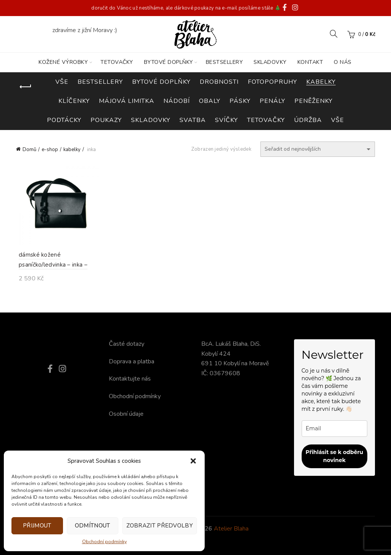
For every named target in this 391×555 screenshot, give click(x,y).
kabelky (321, 82)
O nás (343, 62)
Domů (29, 149)
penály (272, 101)
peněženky (313, 101)
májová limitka (126, 101)
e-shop (50, 149)
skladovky (150, 120)
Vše (61, 82)
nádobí (176, 101)
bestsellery (100, 82)
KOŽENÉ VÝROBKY (63, 62)
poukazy (106, 120)
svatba (192, 120)
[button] (193, 461)
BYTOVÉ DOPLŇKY (168, 62)
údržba (308, 120)
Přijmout (37, 525)
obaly (209, 101)
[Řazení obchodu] (317, 149)
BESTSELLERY (224, 62)
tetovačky (266, 120)
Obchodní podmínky (104, 542)
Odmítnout (92, 525)
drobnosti (219, 82)
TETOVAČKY (116, 62)
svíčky (226, 120)
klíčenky (74, 101)
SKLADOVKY (270, 62)
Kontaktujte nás (130, 378)
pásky (239, 101)
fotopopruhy (272, 82)
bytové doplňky (161, 82)
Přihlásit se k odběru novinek (334, 456)
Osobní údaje (126, 414)
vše (337, 120)
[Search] (334, 33)
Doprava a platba (131, 361)
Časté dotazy (126, 344)
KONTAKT (310, 62)
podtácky (64, 120)
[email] (335, 428)
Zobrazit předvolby (159, 525)
